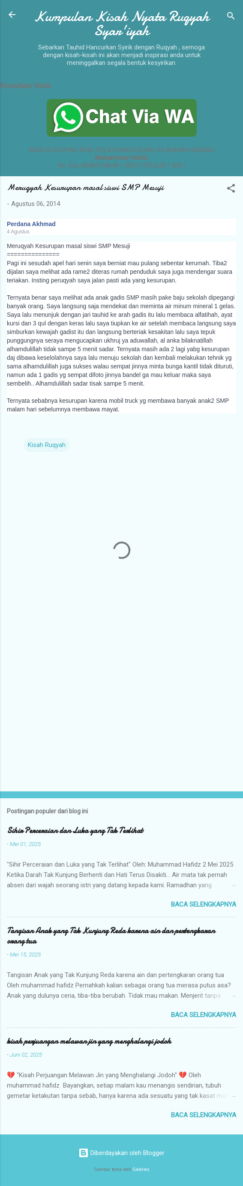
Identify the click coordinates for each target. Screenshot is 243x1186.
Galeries (141, 1169)
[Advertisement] (121, 717)
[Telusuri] (231, 17)
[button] (231, 189)
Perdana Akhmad (31, 224)
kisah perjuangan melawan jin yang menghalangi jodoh (89, 1041)
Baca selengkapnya (203, 904)
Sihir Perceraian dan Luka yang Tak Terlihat (75, 830)
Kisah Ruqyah (47, 445)
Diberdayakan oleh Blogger (121, 1153)
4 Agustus (18, 232)
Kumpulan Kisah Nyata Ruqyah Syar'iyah (121, 23)
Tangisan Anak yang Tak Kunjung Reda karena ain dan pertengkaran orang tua (111, 936)
